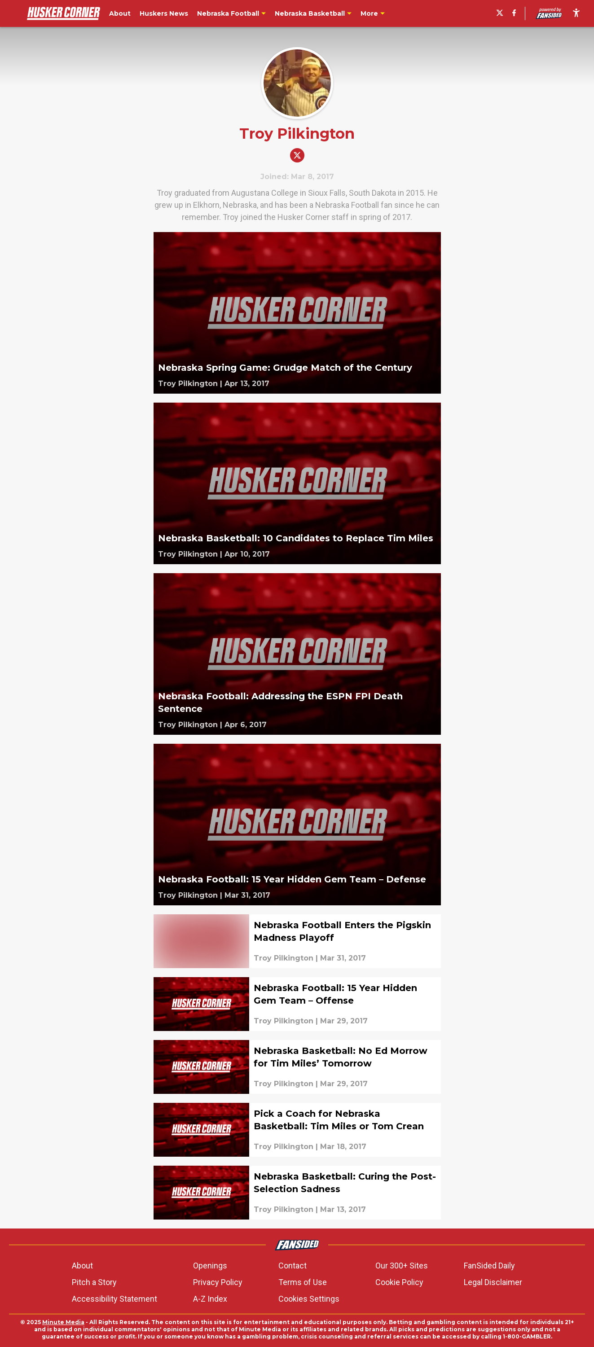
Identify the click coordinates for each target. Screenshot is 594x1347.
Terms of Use (302, 1282)
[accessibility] (576, 13)
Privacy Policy (217, 1282)
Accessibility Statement (114, 1298)
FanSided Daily (489, 1265)
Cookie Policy (399, 1282)
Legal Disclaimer (493, 1282)
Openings (210, 1265)
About (82, 1265)
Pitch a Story (94, 1282)
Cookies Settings (308, 1298)
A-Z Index (210, 1298)
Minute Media (63, 1322)
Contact (292, 1265)
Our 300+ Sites (401, 1265)
